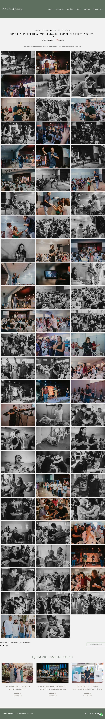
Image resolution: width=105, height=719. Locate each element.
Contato (87, 9)
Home (50, 9)
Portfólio (70, 9)
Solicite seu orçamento (96, 644)
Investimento (97, 9)
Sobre (79, 9)
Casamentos (60, 9)
